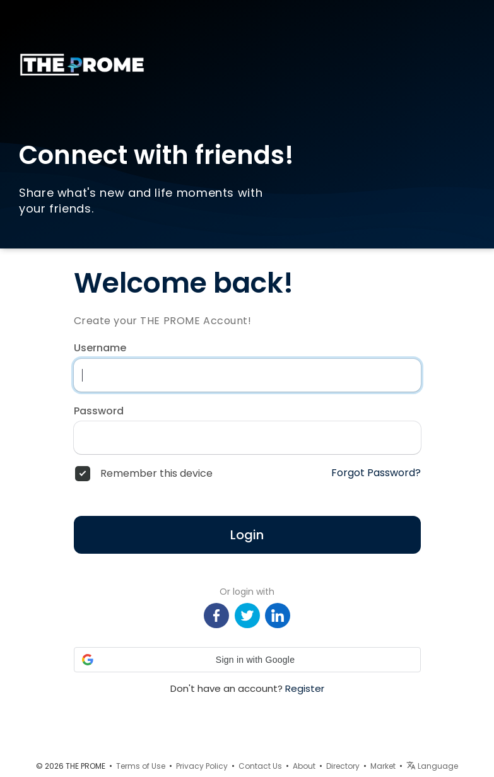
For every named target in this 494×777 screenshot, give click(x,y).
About (304, 766)
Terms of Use (140, 766)
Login (247, 535)
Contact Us (260, 766)
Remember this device (156, 474)
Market (383, 766)
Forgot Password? (376, 473)
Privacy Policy (202, 766)
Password (99, 411)
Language (432, 766)
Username (100, 348)
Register (304, 688)
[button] (247, 659)
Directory (343, 766)
